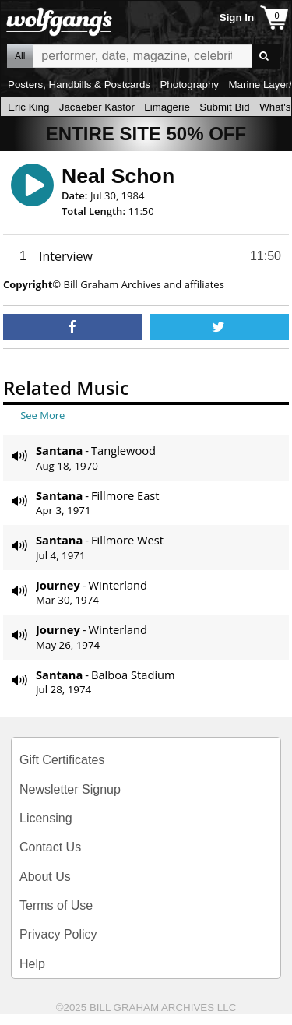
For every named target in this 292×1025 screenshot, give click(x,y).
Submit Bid (224, 107)
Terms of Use (56, 905)
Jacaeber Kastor (97, 107)
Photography (189, 84)
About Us (45, 876)
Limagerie (167, 107)
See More (42, 415)
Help (32, 963)
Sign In (237, 17)
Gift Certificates (61, 759)
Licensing (45, 818)
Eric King (28, 107)
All (20, 56)
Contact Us (50, 847)
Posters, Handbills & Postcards (79, 84)
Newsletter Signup (70, 789)
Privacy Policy (58, 934)
